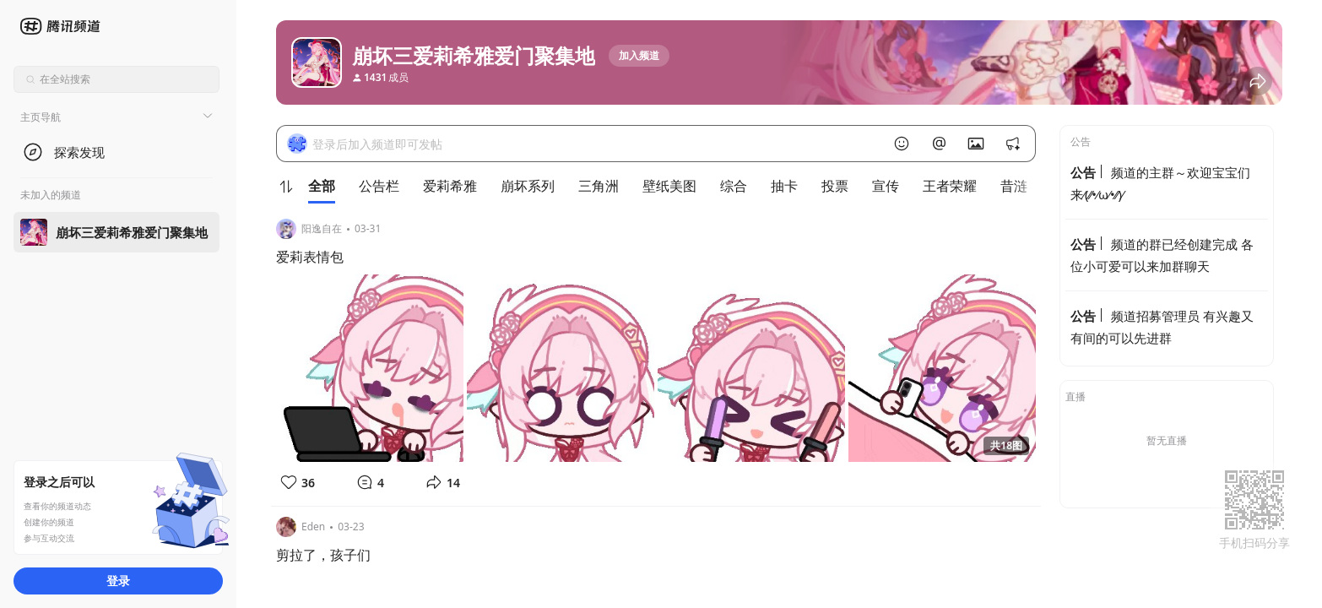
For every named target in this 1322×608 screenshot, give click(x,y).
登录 (118, 581)
